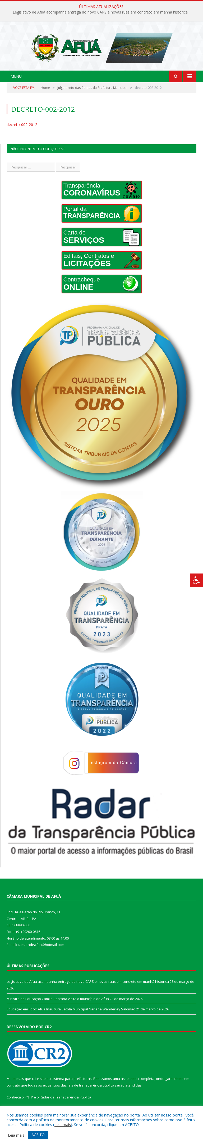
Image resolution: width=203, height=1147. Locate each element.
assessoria (130, 1088)
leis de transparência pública (91, 1095)
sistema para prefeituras (72, 1088)
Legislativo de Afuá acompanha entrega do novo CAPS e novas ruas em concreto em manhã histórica (100, 12)
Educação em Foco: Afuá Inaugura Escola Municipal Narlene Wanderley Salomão (71, 1019)
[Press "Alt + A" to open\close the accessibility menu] (196, 580)
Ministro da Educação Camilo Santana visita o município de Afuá (58, 1008)
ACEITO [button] (38, 1134)
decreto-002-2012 (22, 134)
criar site (39, 1088)
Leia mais (62, 1124)
